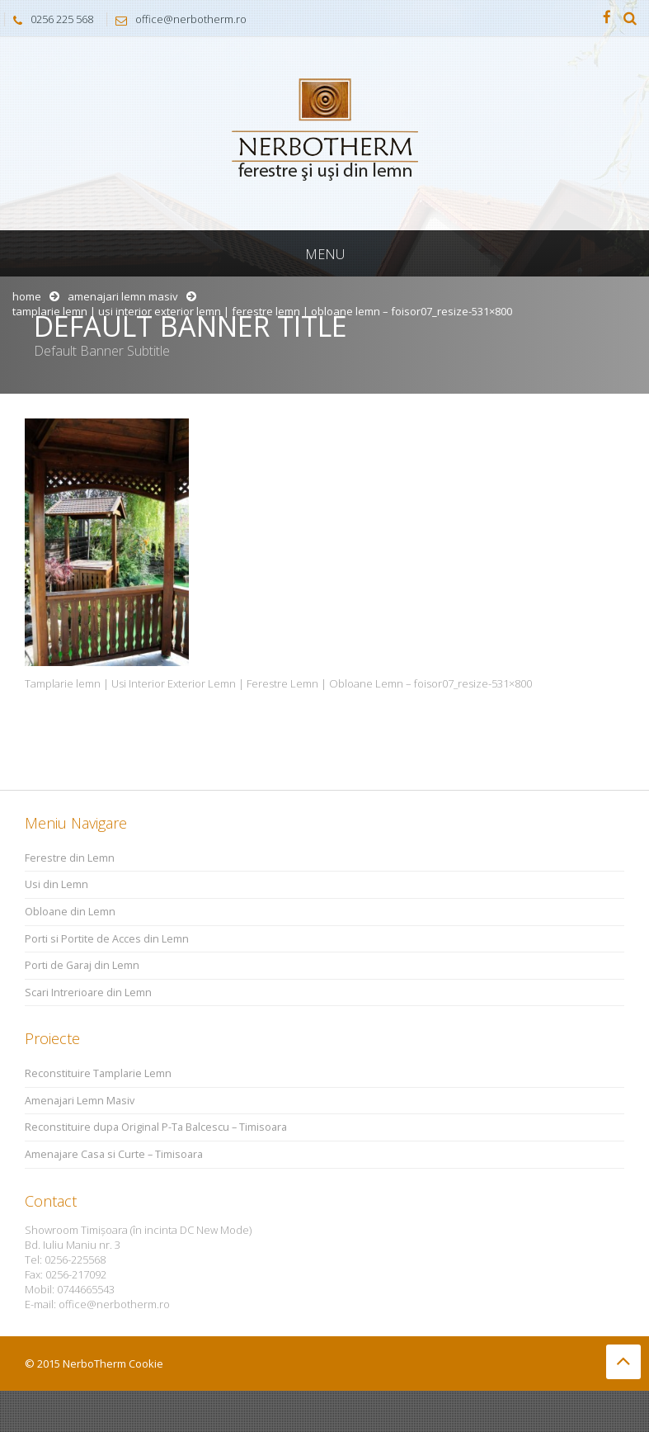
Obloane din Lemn (70, 912)
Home (26, 296)
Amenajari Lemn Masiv (123, 296)
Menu (325, 254)
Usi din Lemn (56, 884)
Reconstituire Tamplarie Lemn (98, 1073)
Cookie (146, 1363)
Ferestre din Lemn (70, 858)
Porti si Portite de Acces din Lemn (107, 939)
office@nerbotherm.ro (177, 19)
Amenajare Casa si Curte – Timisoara (114, 1154)
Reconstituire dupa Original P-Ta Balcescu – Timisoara (156, 1127)
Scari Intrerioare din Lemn (88, 992)
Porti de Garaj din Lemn (82, 965)
